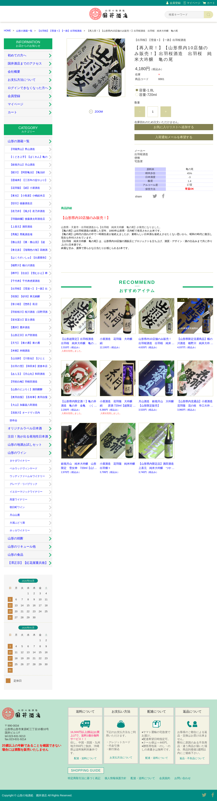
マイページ (193, 2)
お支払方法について (22, 79)
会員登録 (175, 2)
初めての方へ (17, 55)
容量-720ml (148, 94)
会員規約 (164, 778)
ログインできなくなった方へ (28, 88)
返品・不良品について (192, 758)
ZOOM (99, 111)
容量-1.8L (146, 90)
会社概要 (14, 71)
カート (211, 2)
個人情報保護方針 (115, 778)
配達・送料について (85, 758)
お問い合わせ (182, 778)
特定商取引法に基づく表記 (84, 778)
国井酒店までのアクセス (25, 63)
